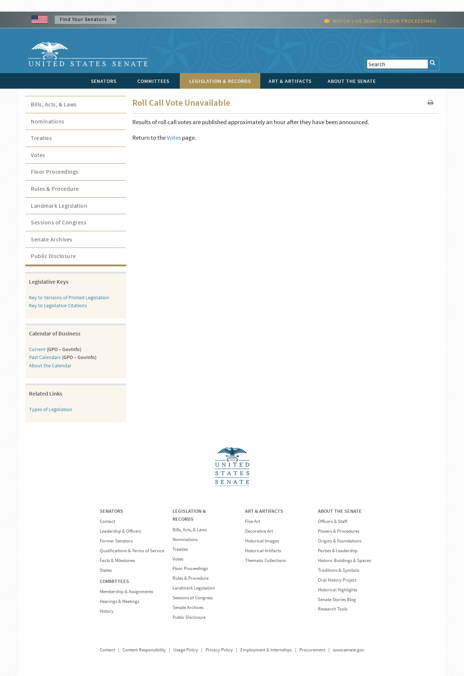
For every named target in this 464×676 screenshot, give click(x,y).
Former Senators (116, 541)
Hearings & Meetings (119, 601)
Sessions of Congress (58, 222)
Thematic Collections (265, 560)
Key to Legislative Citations (58, 305)
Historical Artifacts (263, 551)
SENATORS (111, 511)
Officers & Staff (332, 521)
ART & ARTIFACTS (264, 511)
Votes (174, 137)
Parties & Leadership (337, 551)
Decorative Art (259, 531)
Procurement (312, 650)
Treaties (41, 137)
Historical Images (262, 541)
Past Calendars (45, 357)
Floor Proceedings (55, 171)
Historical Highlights (337, 590)
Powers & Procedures (338, 531)
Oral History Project (337, 580)
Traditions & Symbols (338, 570)
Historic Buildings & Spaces (344, 560)
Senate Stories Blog (337, 599)
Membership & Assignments (126, 591)
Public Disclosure (53, 255)
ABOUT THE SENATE (340, 511)
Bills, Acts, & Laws (54, 104)
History (106, 611)
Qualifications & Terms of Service (132, 551)
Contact (107, 521)
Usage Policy (185, 650)
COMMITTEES (114, 581)
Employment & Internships (266, 650)
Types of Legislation (50, 409)
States (106, 570)
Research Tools (332, 609)
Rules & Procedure (55, 188)
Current (37, 349)
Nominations (48, 121)
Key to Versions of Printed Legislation (69, 297)
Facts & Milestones (117, 560)
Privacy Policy (219, 650)
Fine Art (252, 521)
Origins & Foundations (339, 541)
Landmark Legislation (59, 205)
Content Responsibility (144, 650)
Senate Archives (51, 239)
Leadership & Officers (120, 531)
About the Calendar (50, 365)
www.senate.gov (348, 650)
